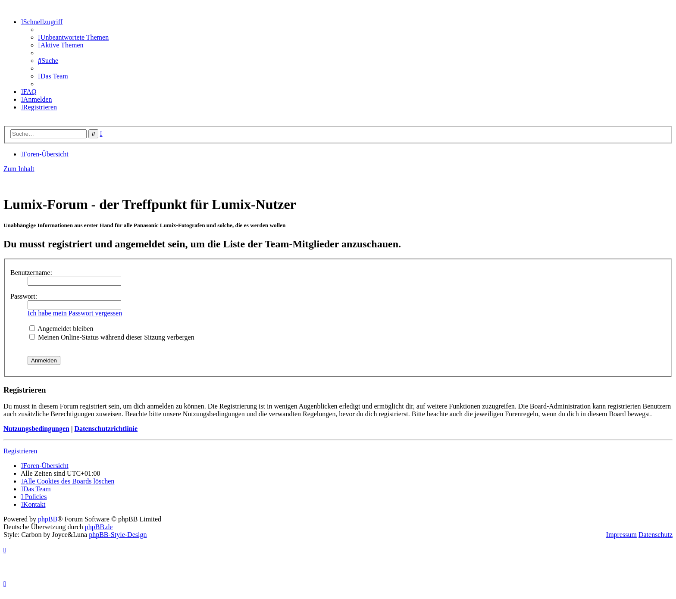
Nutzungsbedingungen (36, 428)
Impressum (621, 534)
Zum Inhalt (18, 168)
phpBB (47, 519)
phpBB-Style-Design (118, 534)
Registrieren (20, 451)
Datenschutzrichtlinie (106, 428)
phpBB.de (99, 526)
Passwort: (23, 296)
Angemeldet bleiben (61, 328)
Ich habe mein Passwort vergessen (75, 313)
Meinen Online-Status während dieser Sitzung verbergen (111, 337)
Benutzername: (31, 272)
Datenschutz (655, 534)
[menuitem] (73, 37)
